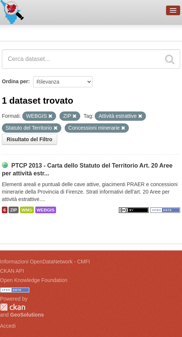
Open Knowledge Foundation (33, 280)
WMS (27, 210)
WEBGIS (46, 210)
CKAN (12, 307)
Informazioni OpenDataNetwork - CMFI (45, 262)
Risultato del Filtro (29, 139)
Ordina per (15, 81)
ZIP (13, 210)
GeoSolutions (27, 315)
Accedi (8, 326)
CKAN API (12, 271)
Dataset (13, 31)
